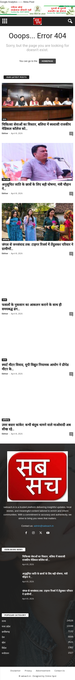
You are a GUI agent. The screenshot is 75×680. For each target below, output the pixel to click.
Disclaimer (15, 670)
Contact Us (59, 670)
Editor (5, 133)
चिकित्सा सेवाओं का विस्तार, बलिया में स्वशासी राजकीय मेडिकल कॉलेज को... (36, 126)
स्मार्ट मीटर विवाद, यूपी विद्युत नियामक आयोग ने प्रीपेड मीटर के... (35, 366)
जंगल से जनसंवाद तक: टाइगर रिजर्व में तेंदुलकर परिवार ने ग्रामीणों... (37, 246)
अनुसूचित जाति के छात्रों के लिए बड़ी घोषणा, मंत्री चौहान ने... (36, 186)
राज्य (4, 119)
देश (3, 637)
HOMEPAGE (47, 61)
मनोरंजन (5, 653)
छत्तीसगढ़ (6, 239)
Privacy (28, 670)
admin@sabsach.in (44, 526)
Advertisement (43, 670)
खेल (3, 642)
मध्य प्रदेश (6, 179)
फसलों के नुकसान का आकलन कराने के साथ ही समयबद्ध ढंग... (32, 306)
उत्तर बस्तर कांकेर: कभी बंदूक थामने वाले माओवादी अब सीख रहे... (36, 426)
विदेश (4, 648)
